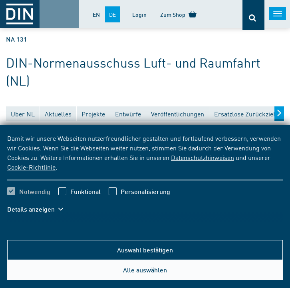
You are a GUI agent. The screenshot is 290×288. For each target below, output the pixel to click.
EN (96, 14)
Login (139, 14)
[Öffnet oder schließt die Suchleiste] (253, 15)
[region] (145, 178)
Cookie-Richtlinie (31, 166)
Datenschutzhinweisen (202, 157)
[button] (39, 209)
